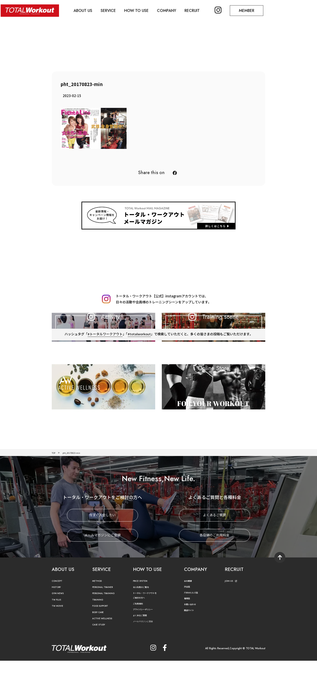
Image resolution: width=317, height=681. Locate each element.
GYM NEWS (59, 614)
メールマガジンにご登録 (102, 555)
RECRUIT (197, 10)
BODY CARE (100, 632)
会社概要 (189, 601)
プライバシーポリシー (146, 630)
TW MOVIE (59, 626)
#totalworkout (139, 362)
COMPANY (171, 10)
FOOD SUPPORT (103, 626)
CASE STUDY (100, 645)
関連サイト (190, 630)
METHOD (98, 601)
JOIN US (232, 601)
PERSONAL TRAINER (105, 608)
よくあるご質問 (214, 535)
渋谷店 (188, 607)
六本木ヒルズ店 (193, 613)
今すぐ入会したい (102, 535)
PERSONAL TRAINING (106, 614)
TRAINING (99, 620)
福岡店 (188, 619)
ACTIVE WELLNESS (104, 639)
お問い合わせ (192, 625)
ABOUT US (84, 10)
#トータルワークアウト (104, 362)
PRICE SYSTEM (142, 601)
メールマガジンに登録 (147, 642)
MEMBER (254, 10)
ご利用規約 (139, 624)
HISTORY (57, 608)
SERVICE (110, 10)
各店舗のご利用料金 (214, 555)
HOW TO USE (140, 10)
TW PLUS (58, 620)
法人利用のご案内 (143, 607)
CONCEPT (58, 601)
